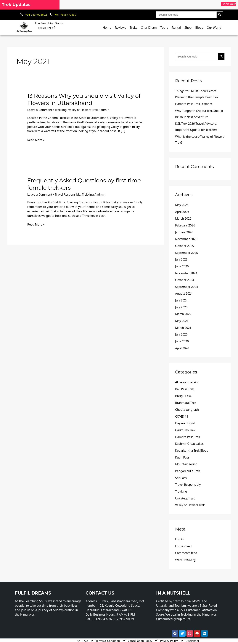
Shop (188, 27)
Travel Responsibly (68, 194)
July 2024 (181, 298)
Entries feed (183, 540)
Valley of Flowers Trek (84, 110)
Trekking (61, 110)
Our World (214, 27)
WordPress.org (185, 553)
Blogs (199, 27)
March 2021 (183, 324)
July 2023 (181, 304)
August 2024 (184, 291)
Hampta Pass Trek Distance (194, 104)
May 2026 (182, 204)
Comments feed (186, 546)
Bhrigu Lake (183, 392)
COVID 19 (181, 412)
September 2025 (186, 251)
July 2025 (181, 257)
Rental (176, 27)
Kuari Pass (182, 452)
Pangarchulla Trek (187, 466)
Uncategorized (185, 492)
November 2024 (186, 271)
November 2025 (186, 237)
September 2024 (186, 284)
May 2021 (182, 318)
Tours (164, 27)
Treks (133, 27)
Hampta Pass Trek (187, 432)
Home (107, 27)
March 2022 (183, 311)
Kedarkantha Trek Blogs (191, 445)
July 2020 (181, 331)
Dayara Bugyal (185, 419)
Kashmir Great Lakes (189, 439)
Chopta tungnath (187, 405)
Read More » (36, 140)
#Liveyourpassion (187, 378)
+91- (104, 612)
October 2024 (184, 277)
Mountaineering (186, 459)
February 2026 (185, 224)
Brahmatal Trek (185, 399)
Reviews (120, 27)
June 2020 (182, 338)
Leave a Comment (39, 110)
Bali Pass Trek (184, 385)
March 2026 (183, 217)
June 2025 (182, 264)
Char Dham (149, 27)
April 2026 (182, 210)
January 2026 (184, 231)
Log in (179, 533)
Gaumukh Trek (185, 425)
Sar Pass (181, 472)
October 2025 (184, 244)
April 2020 (182, 344)
